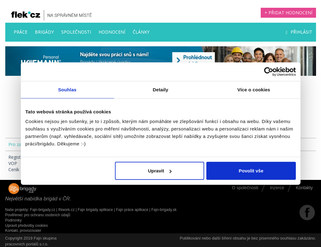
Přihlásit (299, 32)
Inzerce (277, 187)
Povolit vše (251, 170)
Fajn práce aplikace (132, 210)
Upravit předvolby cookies (26, 225)
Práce (20, 32)
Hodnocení (112, 32)
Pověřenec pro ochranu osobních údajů (37, 215)
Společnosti (76, 32)
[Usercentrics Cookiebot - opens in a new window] (268, 71)
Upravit (160, 170)
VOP (12, 163)
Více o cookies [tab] (253, 89)
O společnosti (245, 187)
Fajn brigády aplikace (95, 210)
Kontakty (304, 187)
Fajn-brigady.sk (164, 210)
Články (141, 32)
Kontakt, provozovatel (23, 230)
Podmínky (13, 220)
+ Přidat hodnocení (288, 13)
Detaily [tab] (160, 89)
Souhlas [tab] (67, 89)
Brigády (44, 32)
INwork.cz (66, 210)
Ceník (13, 169)
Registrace (19, 157)
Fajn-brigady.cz (42, 210)
